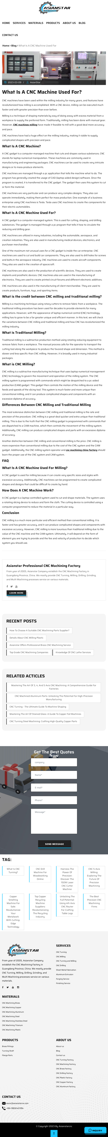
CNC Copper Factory (64, 1082)
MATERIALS (35, 23)
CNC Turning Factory (65, 1059)
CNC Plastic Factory (64, 1077)
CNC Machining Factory (66, 1064)
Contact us (60, 1055)
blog (14, 46)
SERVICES (19, 23)
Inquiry (95, 1130)
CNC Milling (61, 956)
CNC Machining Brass (11, 1002)
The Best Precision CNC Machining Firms (94, 901)
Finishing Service (63, 983)
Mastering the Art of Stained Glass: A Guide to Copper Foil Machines (45, 714)
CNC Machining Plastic (11, 1029)
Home (5, 46)
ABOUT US (69, 23)
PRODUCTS (53, 23)
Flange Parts (7, 1055)
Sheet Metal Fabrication (66, 969)
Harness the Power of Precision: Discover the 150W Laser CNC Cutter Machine (67, 879)
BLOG (82, 23)
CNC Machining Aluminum (13, 1011)
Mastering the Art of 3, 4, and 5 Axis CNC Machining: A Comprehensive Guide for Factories (53, 687)
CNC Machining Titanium (12, 1025)
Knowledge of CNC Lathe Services (73, 652)
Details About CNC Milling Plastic (26, 638)
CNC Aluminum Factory (65, 1086)
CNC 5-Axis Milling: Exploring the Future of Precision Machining (94, 877)
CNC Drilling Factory (64, 1073)
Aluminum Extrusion (64, 974)
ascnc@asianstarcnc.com (17, 1103)
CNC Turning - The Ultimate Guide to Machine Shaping (38, 706)
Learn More (16, 592)
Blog (58, 1050)
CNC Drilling (61, 965)
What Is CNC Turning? (13, 870)
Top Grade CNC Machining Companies (29, 652)
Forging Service (62, 978)
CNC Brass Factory (63, 1068)
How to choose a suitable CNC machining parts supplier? (39, 630)
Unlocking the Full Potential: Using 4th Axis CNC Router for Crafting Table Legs (67, 905)
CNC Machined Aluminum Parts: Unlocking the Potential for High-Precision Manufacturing (54, 697)
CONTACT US (10, 35)
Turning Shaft (8, 1050)
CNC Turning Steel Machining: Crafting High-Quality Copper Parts (43, 721)
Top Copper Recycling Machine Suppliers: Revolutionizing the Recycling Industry (40, 906)
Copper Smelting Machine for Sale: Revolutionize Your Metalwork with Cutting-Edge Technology (13, 912)
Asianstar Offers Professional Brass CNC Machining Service (40, 645)
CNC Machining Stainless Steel (14, 1020)
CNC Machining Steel (10, 1016)
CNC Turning (61, 952)
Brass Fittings (8, 1046)
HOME (6, 23)
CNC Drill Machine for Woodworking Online (40, 874)
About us (60, 1046)
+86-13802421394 (14, 1108)
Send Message (54, 844)
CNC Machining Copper (11, 1007)
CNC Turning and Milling (66, 960)
